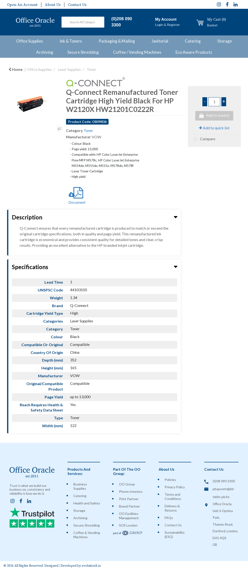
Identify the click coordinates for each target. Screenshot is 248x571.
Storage (224, 41)
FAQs (169, 518)
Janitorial (160, 41)
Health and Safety (86, 503)
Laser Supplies (69, 69)
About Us (53, 4)
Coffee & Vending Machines (86, 535)
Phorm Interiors (131, 491)
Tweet (214, 152)
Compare (203, 139)
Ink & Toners (71, 41)
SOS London (128, 525)
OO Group (127, 484)
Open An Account (22, 4)
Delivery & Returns (172, 508)
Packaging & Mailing (117, 41)
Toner (91, 69)
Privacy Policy (175, 487)
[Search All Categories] (83, 22)
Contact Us (77, 4)
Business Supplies (80, 486)
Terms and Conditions (173, 496)
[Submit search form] (95, 23)
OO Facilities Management (129, 516)
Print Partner (128, 499)
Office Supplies (29, 41)
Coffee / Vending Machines (137, 52)
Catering (193, 41)
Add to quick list (214, 128)
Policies (170, 480)
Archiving (44, 52)
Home (16, 69)
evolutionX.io (91, 566)
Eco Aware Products (194, 52)
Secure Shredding (83, 52)
